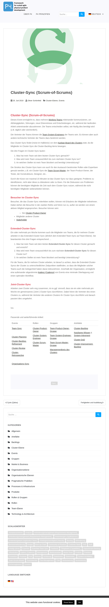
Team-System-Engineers (53, 134)
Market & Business (19, 464)
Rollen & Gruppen (19, 497)
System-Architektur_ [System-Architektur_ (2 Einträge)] (85, 556)
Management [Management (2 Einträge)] (42, 552)
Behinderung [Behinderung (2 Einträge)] (80, 541)
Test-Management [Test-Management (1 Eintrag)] (47, 560)
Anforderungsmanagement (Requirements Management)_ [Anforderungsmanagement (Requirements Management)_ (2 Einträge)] (56, 533)
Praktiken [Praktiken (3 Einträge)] (87, 552)
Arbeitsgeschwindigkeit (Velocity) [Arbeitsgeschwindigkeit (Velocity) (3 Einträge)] (51, 541)
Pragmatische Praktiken (22, 481)
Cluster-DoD (79, 340)
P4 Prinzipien (43, 14)
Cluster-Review (18, 348)
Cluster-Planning (19, 337)
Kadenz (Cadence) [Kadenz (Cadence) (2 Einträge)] (27, 552)
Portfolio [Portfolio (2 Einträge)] (78, 552)
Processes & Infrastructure (23, 486)
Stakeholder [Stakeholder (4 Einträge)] (58, 556)
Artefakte (15, 437)
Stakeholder (21, 220)
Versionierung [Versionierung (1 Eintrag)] (80, 560)
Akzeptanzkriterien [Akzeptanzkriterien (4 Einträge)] (16, 533)
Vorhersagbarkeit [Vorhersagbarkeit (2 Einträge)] (15, 564)
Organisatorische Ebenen (22, 475)
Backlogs (15, 442)
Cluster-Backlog (81, 328)
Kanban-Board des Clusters (70, 143)
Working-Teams (55, 120)
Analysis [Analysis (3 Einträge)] (28, 533)
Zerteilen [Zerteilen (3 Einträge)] (27, 564)
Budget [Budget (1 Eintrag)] (30, 545)
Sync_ (54, 383)
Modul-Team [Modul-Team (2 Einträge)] (68, 552)
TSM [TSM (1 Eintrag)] (58, 560)
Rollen (14, 503)
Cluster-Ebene (52, 101)
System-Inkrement (82, 335)
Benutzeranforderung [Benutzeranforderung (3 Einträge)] (17, 545)
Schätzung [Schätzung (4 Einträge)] (47, 556)
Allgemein (15, 431)
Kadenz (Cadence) (46, 272)
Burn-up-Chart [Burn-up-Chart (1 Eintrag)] (40, 545)
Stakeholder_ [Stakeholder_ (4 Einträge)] (71, 556)
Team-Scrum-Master (57, 170)
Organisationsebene (20, 470)
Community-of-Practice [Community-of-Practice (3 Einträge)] (57, 545)
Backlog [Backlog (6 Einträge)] (70, 541)
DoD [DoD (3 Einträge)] (84, 545)
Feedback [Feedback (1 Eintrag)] (54, 549)
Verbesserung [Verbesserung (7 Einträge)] (67, 560)
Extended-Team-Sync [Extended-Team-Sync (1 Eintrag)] (40, 549)
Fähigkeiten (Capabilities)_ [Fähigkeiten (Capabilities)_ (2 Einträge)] (71, 549)
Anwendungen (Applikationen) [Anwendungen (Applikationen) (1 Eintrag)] (66, 537)
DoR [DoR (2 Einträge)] (90, 545)
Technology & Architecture (22, 514)
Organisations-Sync (20, 364)
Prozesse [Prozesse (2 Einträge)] (23, 556)
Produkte (15, 492)
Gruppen (15, 459)
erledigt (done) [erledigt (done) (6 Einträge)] (14, 549)
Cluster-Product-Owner (36, 213)
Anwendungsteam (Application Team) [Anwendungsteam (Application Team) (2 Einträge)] (23, 541)
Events (61, 101)
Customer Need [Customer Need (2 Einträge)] (74, 545)
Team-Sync (17, 328)
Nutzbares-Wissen (82, 333)
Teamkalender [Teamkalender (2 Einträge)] (32, 560)
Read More (68, 602)
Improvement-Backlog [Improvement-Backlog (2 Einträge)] (91, 549)
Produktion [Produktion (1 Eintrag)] (13, 556)
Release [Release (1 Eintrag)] (37, 556)
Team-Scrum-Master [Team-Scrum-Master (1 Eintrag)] (16, 560)
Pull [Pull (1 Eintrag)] (30, 556)
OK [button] (79, 602)
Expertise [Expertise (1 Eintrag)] (25, 549)
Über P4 (28, 14)
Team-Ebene (17, 508)
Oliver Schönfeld (34, 101)
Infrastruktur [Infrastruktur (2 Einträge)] (13, 552)
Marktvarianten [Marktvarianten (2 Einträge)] (55, 552)
